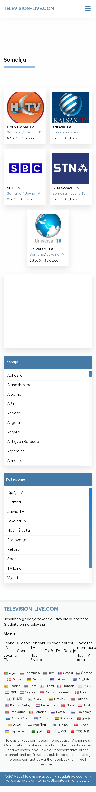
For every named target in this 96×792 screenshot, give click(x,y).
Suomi (47, 686)
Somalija (14, 132)
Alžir (10, 404)
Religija (13, 549)
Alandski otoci (19, 385)
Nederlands (47, 706)
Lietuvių (57, 699)
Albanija (14, 394)
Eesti (30, 686)
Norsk (67, 706)
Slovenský (81, 712)
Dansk (14, 680)
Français (65, 686)
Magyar (28, 693)
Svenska (63, 719)
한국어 (35, 699)
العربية (10, 673)
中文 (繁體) (81, 731)
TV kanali (15, 568)
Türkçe (81, 725)
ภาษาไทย (37, 725)
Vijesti (75, 132)
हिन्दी (10, 693)
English (81, 680)
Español (12, 686)
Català (65, 673)
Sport (12, 559)
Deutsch (35, 680)
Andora (13, 413)
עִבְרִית (85, 686)
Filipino (60, 725)
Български (30, 673)
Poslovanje (16, 540)
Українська (16, 731)
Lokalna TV (34, 132)
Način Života (18, 530)
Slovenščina (17, 719)
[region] (48, 417)
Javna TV (32, 193)
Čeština (84, 673)
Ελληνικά (59, 680)
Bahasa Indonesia (55, 693)
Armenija (15, 460)
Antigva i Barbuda (23, 442)
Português (15, 712)
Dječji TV (15, 493)
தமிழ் (83, 719)
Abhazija (15, 375)
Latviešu (80, 699)
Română (38, 712)
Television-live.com (29, 8)
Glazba (14, 502)
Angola (13, 423)
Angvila (13, 432)
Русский (59, 712)
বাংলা (49, 673)
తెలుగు (14, 725)
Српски (42, 719)
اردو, (36, 731)
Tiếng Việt (56, 731)
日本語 (14, 699)
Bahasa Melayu (18, 706)
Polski (84, 706)
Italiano (83, 693)
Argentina (16, 451)
